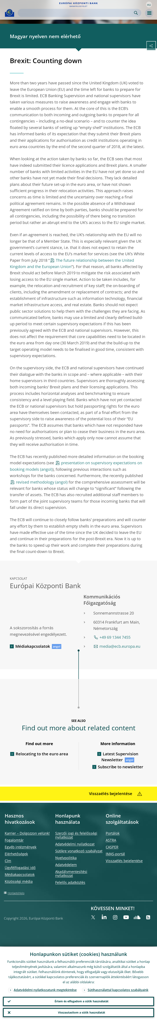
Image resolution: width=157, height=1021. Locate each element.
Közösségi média (19, 881)
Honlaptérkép (16, 893)
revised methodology (35, 482)
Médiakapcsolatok (32, 646)
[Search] (76, 12)
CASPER (112, 847)
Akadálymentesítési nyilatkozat (71, 873)
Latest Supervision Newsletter (119, 756)
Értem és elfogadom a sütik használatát (81, 1001)
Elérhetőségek (16, 853)
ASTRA (111, 840)
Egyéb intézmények (20, 847)
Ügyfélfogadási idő (20, 867)
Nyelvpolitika (66, 857)
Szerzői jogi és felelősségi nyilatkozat (76, 835)
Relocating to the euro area (42, 754)
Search (136, 12)
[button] (149, 4)
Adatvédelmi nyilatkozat (75, 844)
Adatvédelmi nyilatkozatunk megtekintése (45, 989)
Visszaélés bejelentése (124, 860)
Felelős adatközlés (70, 882)
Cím (8, 860)
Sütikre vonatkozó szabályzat (78, 851)
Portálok (112, 833)
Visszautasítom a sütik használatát (81, 1012)
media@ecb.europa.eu (119, 646)
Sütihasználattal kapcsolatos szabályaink (118, 989)
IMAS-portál (115, 853)
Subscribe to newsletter (120, 766)
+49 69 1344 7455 (114, 637)
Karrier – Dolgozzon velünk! (27, 833)
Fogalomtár (14, 840)
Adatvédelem (66, 864)
